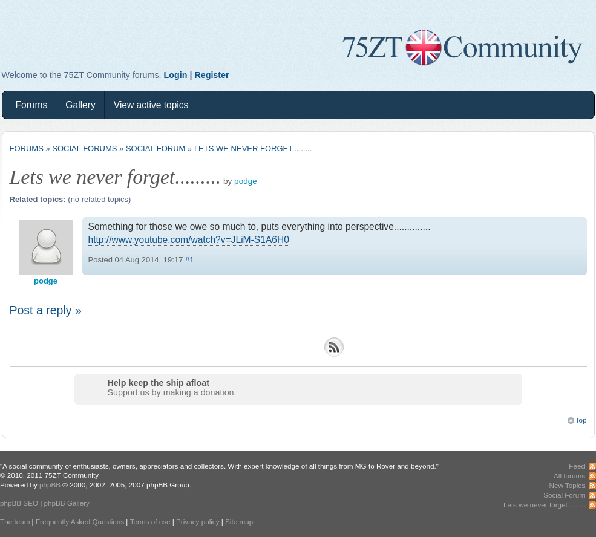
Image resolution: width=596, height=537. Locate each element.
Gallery (80, 105)
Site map (239, 522)
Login (176, 75)
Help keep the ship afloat (158, 383)
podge (245, 181)
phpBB (50, 485)
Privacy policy (197, 522)
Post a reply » (46, 310)
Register (211, 75)
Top (581, 420)
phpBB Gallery (67, 503)
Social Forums (84, 148)
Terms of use (150, 522)
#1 (189, 259)
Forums (32, 105)
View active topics (151, 105)
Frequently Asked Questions (80, 522)
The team (15, 522)
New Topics (567, 485)
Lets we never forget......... (253, 148)
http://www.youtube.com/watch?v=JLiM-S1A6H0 (188, 240)
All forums (569, 476)
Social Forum (155, 148)
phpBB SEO (19, 503)
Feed (577, 466)
